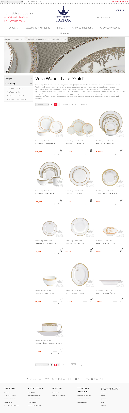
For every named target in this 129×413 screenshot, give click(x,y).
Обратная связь (15, 20)
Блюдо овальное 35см (75, 293)
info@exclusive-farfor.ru (17, 17)
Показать (65, 104)
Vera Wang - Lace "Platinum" (17, 99)
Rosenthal (7, 393)
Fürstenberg (8, 402)
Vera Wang (40, 39)
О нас (103, 396)
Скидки (103, 402)
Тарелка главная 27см (75, 193)
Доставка (104, 399)
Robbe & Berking (82, 402)
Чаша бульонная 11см (44, 293)
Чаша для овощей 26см (105, 293)
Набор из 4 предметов (44, 193)
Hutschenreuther (9, 399)
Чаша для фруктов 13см (106, 243)
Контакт (42, 2)
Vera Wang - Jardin (13, 92)
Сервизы (17, 39)
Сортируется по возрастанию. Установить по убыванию (51, 104)
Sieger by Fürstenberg (11, 405)
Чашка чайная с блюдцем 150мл (48, 343)
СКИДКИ (97, 379)
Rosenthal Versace (10, 396)
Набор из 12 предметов (45, 143)
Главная (7, 39)
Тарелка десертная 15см (45, 243)
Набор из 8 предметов (75, 143)
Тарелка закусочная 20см (107, 193)
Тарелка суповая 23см (75, 243)
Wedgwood (28, 39)
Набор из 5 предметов (105, 143)
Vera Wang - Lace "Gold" (15, 96)
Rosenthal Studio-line (84, 396)
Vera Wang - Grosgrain (15, 88)
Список (58, 104)
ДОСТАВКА (82, 379)
